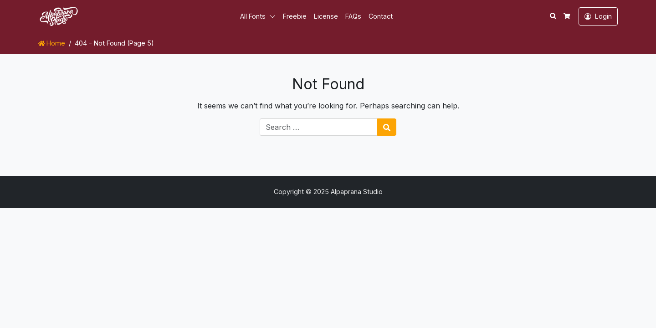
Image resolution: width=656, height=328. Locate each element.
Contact (381, 16)
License (326, 16)
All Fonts (253, 16)
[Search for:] (319, 127)
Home (51, 43)
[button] (274, 16)
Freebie (295, 16)
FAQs (353, 16)
